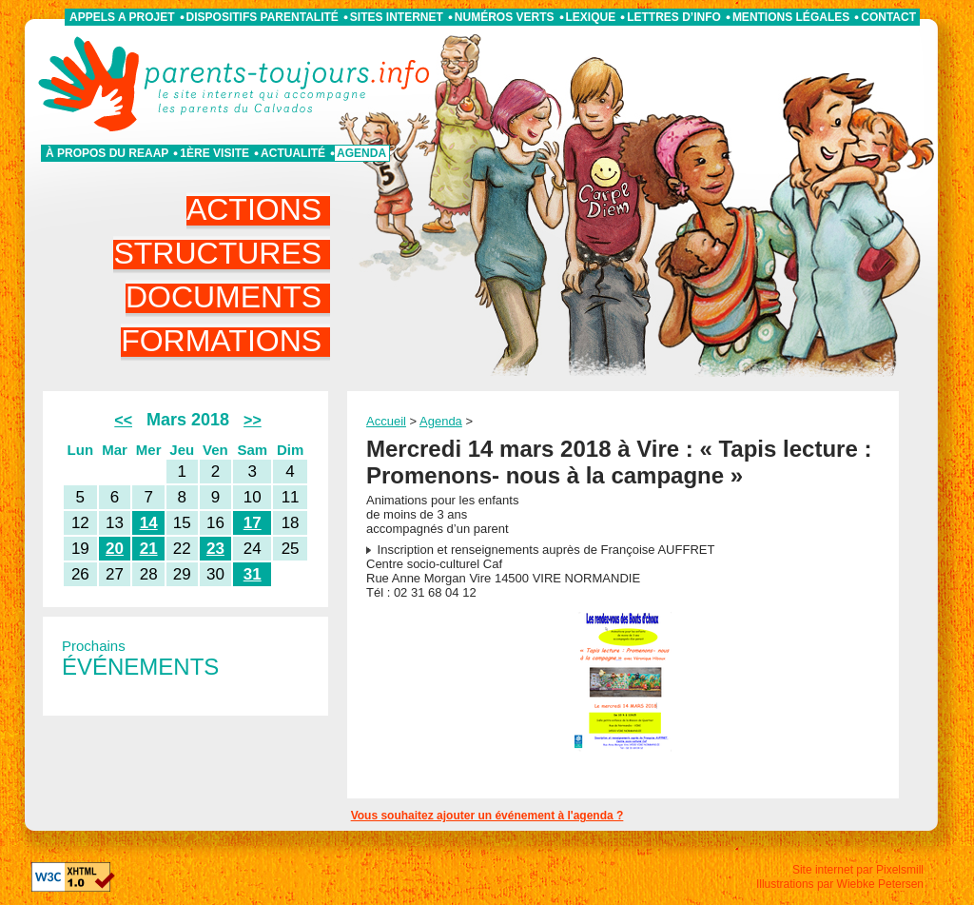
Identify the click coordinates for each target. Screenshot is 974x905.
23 (215, 549)
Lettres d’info (674, 17)
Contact (888, 17)
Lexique (591, 17)
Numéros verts (505, 17)
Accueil (386, 421)
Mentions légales (790, 17)
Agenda (361, 153)
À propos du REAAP (107, 153)
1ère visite (214, 153)
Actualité (293, 153)
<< (123, 420)
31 (253, 574)
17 (253, 523)
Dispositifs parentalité (262, 17)
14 (149, 523)
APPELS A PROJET (121, 17)
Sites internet (396, 17)
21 (149, 549)
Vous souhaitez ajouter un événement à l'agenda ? (487, 815)
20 (115, 549)
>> (253, 420)
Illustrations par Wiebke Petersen (840, 884)
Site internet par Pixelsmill (858, 869)
